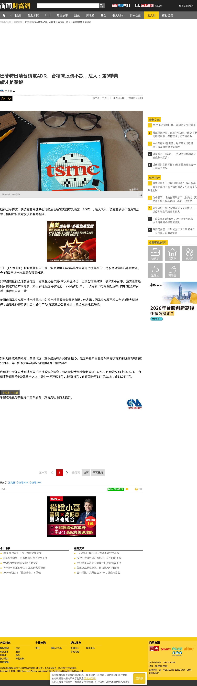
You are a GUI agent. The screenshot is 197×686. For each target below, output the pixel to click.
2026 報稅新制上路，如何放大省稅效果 (174, 125)
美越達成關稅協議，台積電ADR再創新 (98, 567)
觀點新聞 (4, 648)
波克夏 (11, 482)
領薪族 (155, 258)
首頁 (7, 15)
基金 (18, 655)
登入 (191, 5)
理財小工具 (56, 648)
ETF (18, 648)
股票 (18, 651)
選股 (37, 648)
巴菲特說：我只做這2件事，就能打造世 (98, 572)
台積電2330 (35, 482)
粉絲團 (158, 5)
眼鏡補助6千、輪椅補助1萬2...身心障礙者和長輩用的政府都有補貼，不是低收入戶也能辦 (172, 187)
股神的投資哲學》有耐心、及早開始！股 (99, 557)
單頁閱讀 (98, 472)
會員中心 (75, 648)
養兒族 (190, 258)
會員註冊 (183, 5)
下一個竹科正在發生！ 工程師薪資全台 (24, 567)
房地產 (3, 655)
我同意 (139, 678)
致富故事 (4, 651)
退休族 (155, 275)
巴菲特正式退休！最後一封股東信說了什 (99, 562)
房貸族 (172, 258)
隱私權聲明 (90, 678)
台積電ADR (22, 482)
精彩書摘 (4, 662)
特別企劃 (20, 658)
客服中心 (90, 648)
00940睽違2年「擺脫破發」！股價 (22, 572)
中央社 (8, 91)
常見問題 (75, 651)
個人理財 (4, 658)
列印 (140, 489)
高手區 (172, 275)
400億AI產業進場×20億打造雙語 (20, 562)
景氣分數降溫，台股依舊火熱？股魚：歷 (25, 557)
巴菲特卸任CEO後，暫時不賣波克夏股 (98, 552)
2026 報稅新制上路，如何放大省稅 (22, 552)
